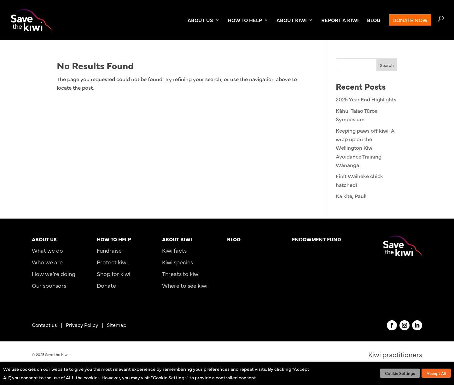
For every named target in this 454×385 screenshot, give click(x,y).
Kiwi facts (174, 250)
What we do (47, 250)
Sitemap (116, 324)
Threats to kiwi (181, 274)
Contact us (44, 324)
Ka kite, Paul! (351, 196)
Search (387, 65)
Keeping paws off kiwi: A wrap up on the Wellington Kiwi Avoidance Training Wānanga (365, 148)
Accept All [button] (436, 373)
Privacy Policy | (86, 324)
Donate (106, 285)
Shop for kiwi (113, 274)
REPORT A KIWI (340, 20)
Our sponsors (49, 285)
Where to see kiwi (184, 285)
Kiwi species (177, 262)
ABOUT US (200, 20)
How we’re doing (53, 274)
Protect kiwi (112, 262)
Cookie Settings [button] (400, 373)
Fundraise (109, 250)
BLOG (374, 20)
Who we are (47, 262)
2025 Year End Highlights (366, 99)
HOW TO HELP (245, 20)
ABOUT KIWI (291, 20)
